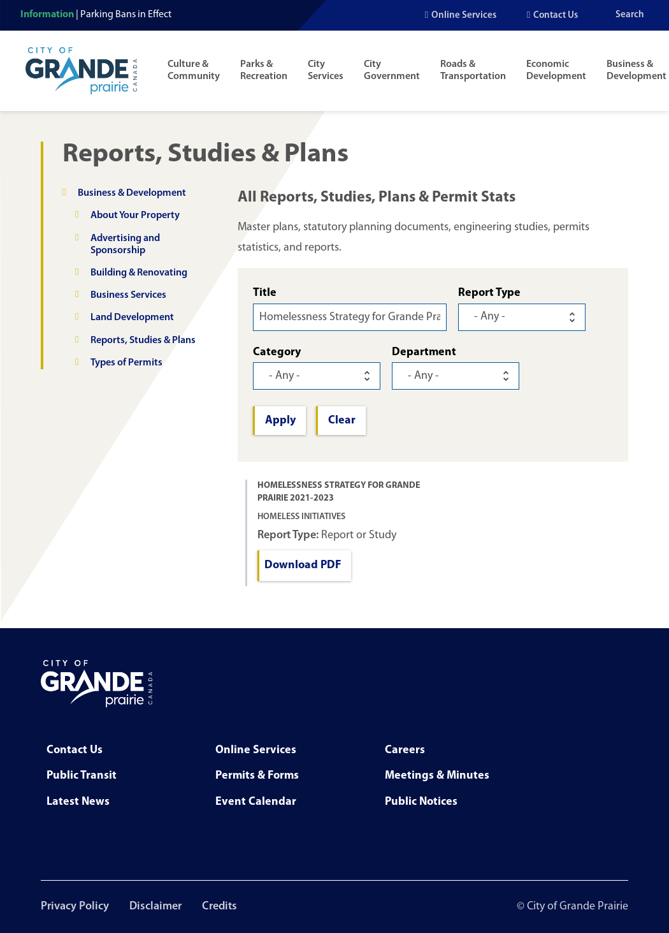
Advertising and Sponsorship (125, 244)
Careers (405, 750)
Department (424, 352)
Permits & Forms (257, 776)
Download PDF (302, 565)
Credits (219, 906)
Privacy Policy (75, 906)
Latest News (78, 802)
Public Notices (421, 802)
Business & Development (636, 70)
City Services (325, 70)
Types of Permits (126, 363)
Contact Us (555, 15)
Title (265, 293)
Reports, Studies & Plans (143, 340)
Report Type (489, 293)
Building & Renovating (138, 273)
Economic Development (556, 70)
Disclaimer (155, 906)
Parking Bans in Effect (125, 15)
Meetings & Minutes (437, 776)
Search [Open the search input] (629, 15)
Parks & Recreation (263, 70)
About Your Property (135, 215)
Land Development (132, 317)
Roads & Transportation (473, 70)
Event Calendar (255, 802)
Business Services (128, 295)
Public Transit (82, 776)
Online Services (463, 15)
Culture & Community (194, 70)
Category (277, 352)
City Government (392, 70)
